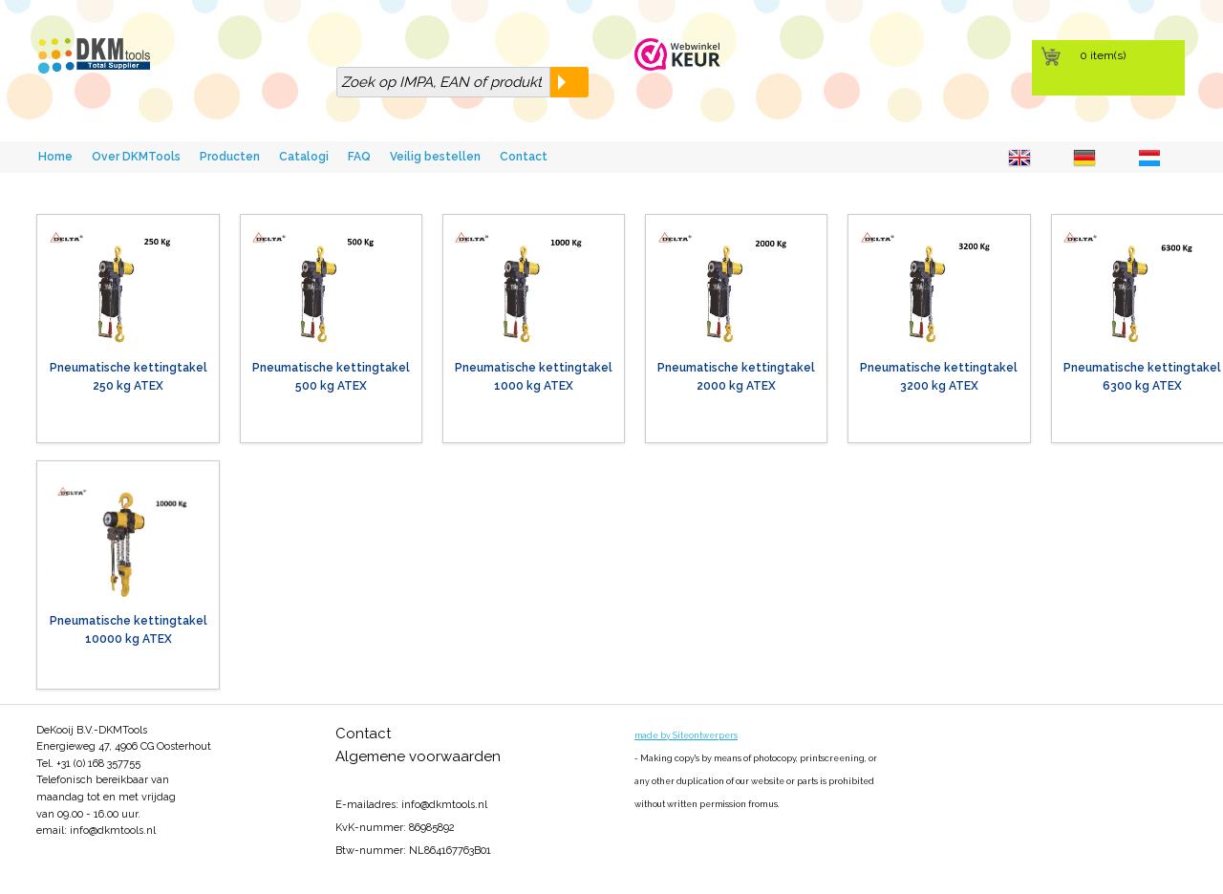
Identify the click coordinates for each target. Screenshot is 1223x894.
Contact (523, 156)
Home (55, 156)
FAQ (359, 156)
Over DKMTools (136, 156)
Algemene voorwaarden (418, 756)
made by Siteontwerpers (686, 735)
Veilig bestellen (435, 156)
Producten (230, 156)
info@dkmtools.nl (113, 830)
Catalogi (304, 156)
